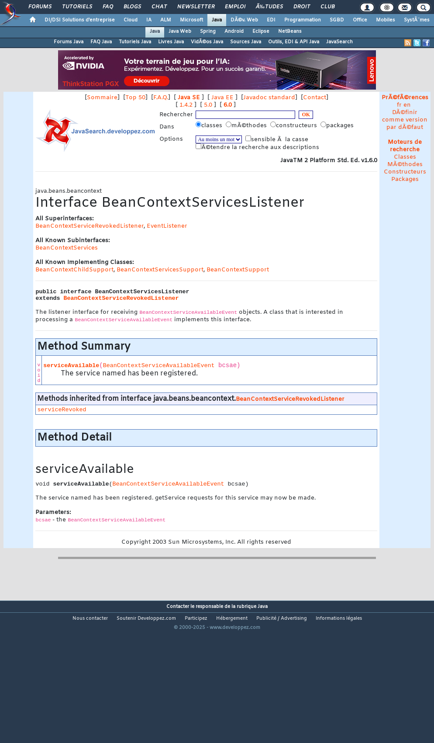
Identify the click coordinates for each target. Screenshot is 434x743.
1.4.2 (186, 105)
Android (234, 31)
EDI (271, 20)
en (407, 105)
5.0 (208, 105)
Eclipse (260, 31)
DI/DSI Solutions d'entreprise (80, 20)
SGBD (337, 20)
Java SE (189, 97)
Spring (208, 31)
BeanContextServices (66, 248)
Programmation (302, 20)
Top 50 (135, 97)
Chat (159, 6)
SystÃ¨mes (417, 20)
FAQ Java (101, 42)
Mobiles (385, 20)
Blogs (132, 6)
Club (327, 6)
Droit (302, 6)
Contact (314, 97)
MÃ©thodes (405, 164)
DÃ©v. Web (244, 20)
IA (149, 20)
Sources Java (245, 42)
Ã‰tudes (269, 6)
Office (360, 20)
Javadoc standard (269, 97)
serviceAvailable (71, 365)
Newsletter (195, 6)
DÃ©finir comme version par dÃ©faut (404, 120)
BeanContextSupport (238, 270)
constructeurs (294, 125)
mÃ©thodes (247, 125)
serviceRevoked (61, 409)
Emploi (235, 6)
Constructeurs (405, 172)
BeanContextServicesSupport (160, 270)
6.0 (228, 105)
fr (399, 105)
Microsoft (191, 20)
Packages (405, 179)
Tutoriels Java (135, 42)
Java (217, 20)
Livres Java (171, 42)
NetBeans (290, 31)
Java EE (222, 97)
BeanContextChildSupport (74, 270)
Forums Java (68, 42)
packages (337, 125)
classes (210, 125)
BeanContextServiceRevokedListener (89, 226)
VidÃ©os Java (207, 42)
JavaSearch (339, 42)
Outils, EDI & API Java (293, 42)
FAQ (108, 6)
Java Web (180, 31)
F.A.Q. (160, 97)
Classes (405, 157)
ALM (165, 20)
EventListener (167, 226)
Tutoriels (77, 6)
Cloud (131, 20)
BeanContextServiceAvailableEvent (159, 365)
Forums (40, 6)
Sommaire (102, 97)
